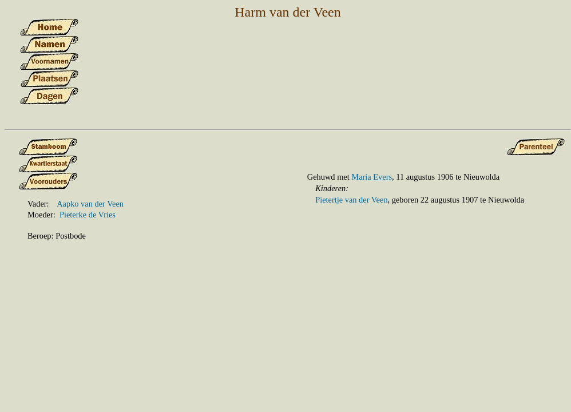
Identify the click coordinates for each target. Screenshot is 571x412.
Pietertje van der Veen (351, 199)
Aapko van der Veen (90, 203)
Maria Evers (371, 176)
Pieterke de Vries (88, 214)
